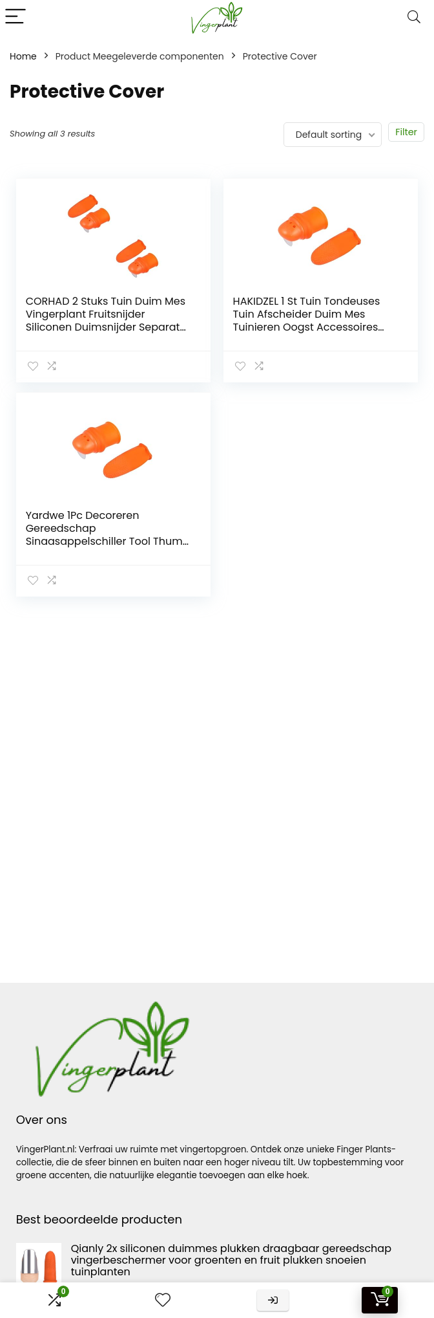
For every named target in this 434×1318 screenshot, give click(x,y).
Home (23, 56)
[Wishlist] (162, 1300)
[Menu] (15, 17)
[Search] (413, 17)
